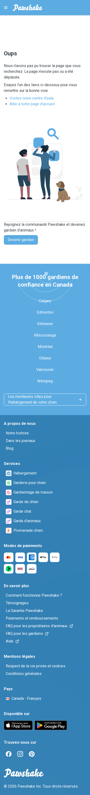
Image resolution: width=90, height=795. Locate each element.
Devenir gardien (21, 239)
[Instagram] (20, 754)
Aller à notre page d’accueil (32, 104)
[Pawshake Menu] (6, 7)
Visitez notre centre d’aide (32, 98)
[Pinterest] (31, 754)
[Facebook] (8, 754)
